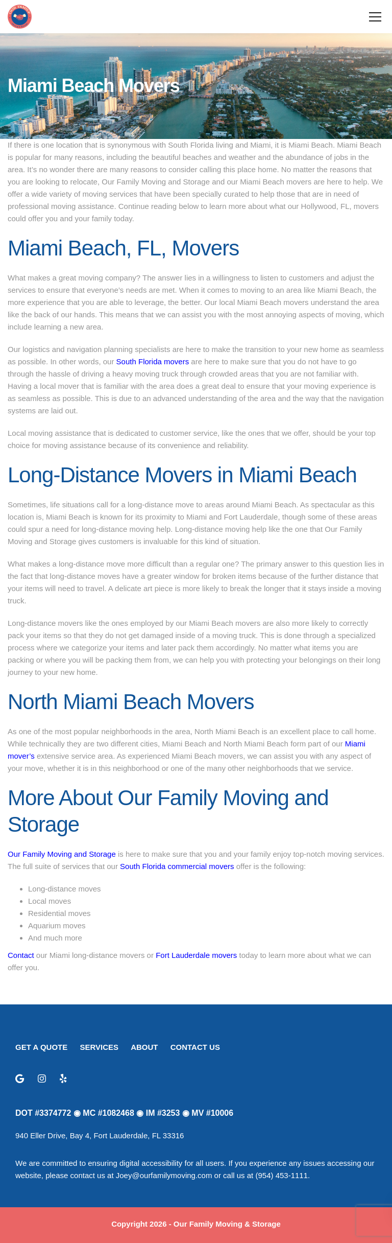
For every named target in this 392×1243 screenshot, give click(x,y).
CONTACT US (195, 1047)
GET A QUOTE (41, 1047)
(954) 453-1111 (281, 1175)
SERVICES (99, 1047)
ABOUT (144, 1047)
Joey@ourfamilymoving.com (164, 1175)
